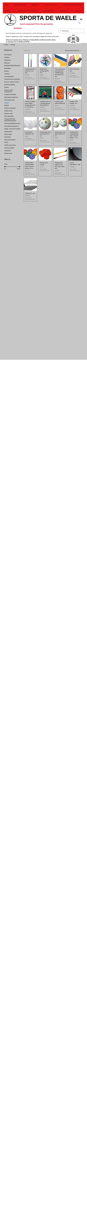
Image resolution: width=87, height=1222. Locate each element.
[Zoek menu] (71, 31)
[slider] (5, 167)
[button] (79, 22)
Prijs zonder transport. (30, 78)
